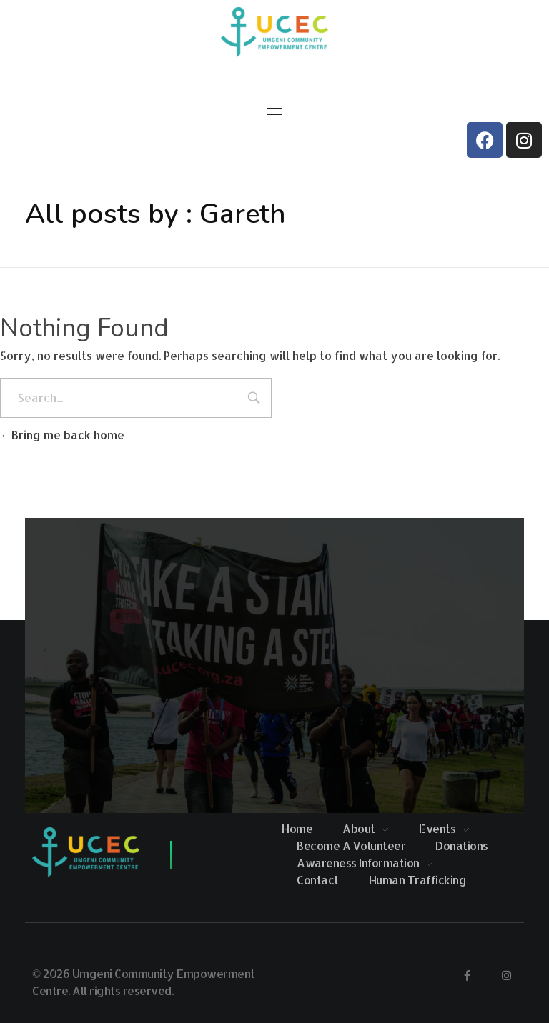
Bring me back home (62, 434)
